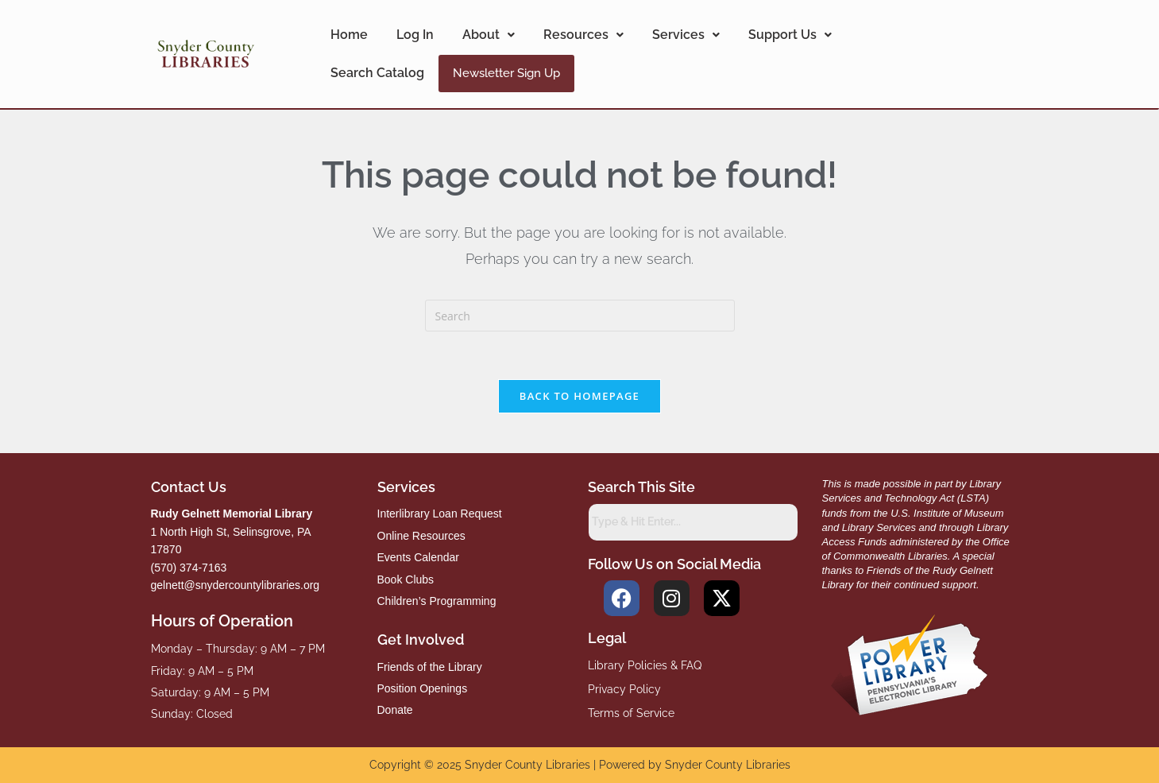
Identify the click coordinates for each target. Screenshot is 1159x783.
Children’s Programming (436, 601)
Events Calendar (418, 557)
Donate (395, 710)
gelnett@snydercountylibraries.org (235, 585)
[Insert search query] (580, 315)
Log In (415, 34)
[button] (488, 35)
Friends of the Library (429, 667)
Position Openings (422, 688)
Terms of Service (631, 713)
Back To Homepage (579, 396)
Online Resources (421, 535)
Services (686, 34)
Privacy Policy (624, 689)
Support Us (790, 34)
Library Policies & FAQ (644, 665)
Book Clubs (406, 579)
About (488, 34)
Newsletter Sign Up (506, 73)
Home (349, 34)
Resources (583, 34)
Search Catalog (377, 72)
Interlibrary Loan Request (439, 513)
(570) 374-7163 (189, 567)
